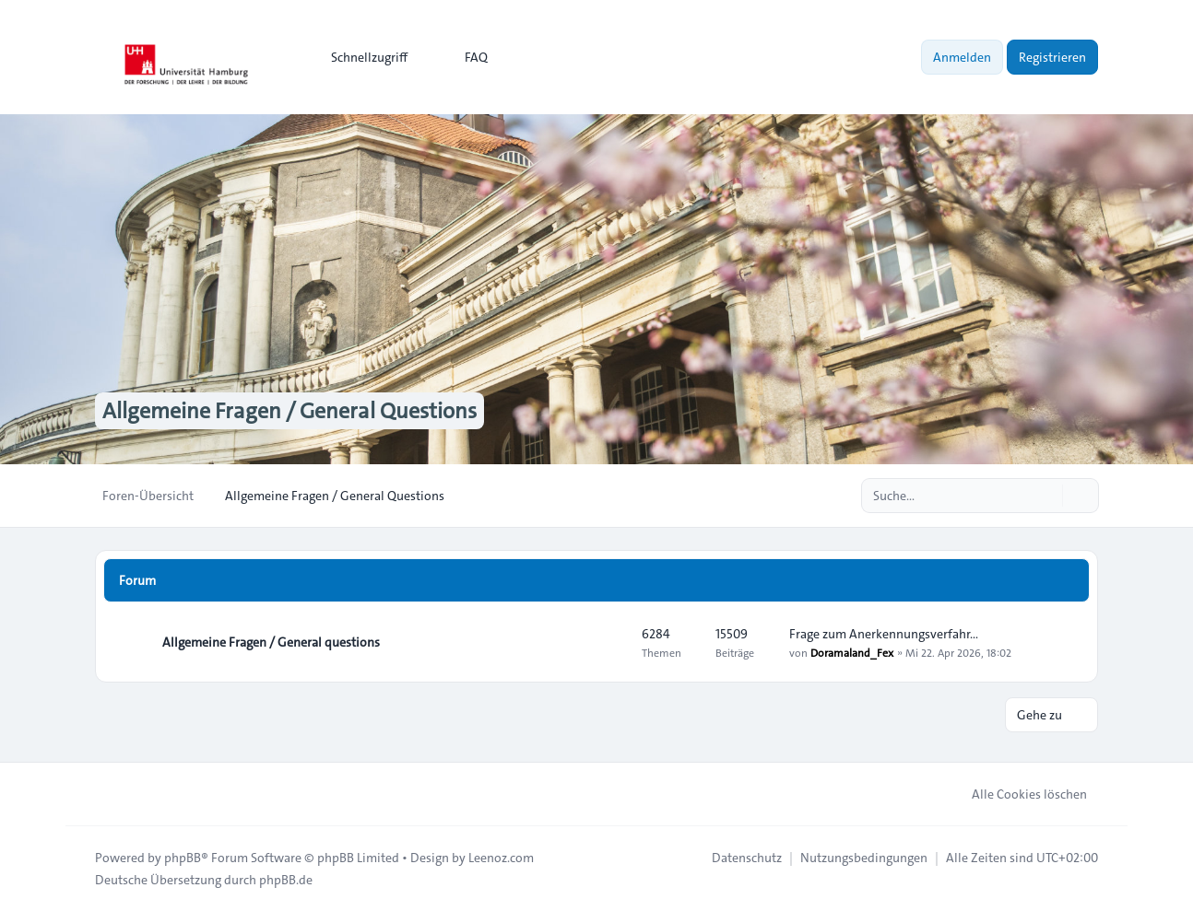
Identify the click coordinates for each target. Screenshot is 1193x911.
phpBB (182, 857)
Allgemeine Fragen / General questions (271, 642)
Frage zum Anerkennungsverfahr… (883, 634)
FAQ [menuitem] (464, 57)
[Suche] (1046, 495)
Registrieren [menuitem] (1052, 57)
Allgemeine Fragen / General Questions (289, 411)
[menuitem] (361, 57)
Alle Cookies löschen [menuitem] (1017, 794)
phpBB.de (286, 879)
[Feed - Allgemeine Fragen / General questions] (611, 642)
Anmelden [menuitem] (962, 57)
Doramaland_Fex (851, 652)
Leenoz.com (501, 857)
